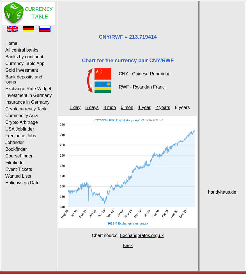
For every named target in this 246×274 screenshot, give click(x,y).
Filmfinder (15, 162)
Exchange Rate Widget (28, 88)
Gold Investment (21, 70)
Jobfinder (14, 142)
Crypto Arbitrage (21, 122)
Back (128, 245)
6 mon (127, 107)
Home (11, 43)
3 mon (110, 107)
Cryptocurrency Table (26, 108)
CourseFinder (19, 156)
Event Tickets (18, 169)
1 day (75, 107)
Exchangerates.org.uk (142, 235)
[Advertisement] (128, 10)
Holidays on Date (22, 182)
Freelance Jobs (20, 135)
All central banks (21, 50)
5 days (91, 107)
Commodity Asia (21, 115)
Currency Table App (24, 63)
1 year (144, 107)
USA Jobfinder (19, 129)
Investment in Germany (28, 95)
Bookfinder (16, 149)
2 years (162, 107)
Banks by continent (24, 56)
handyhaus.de (222, 192)
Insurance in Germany (27, 102)
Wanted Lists (18, 176)
